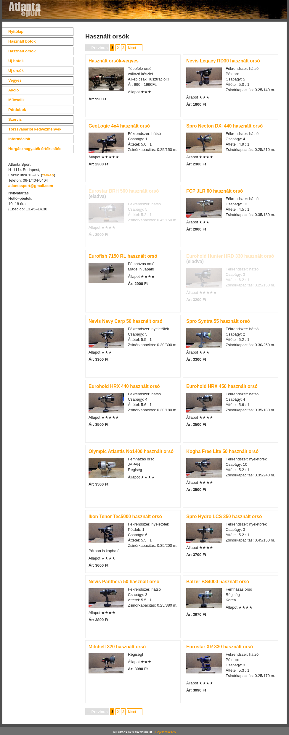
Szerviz (15, 119)
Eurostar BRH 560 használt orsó (124, 191)
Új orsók (16, 70)
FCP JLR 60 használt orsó (214, 191)
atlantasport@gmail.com (30, 185)
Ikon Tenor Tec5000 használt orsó (125, 516)
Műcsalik (16, 100)
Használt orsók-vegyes (114, 60)
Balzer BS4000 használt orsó (217, 581)
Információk (19, 139)
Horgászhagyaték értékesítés (34, 148)
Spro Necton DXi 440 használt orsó (224, 125)
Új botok (16, 61)
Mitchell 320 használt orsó (117, 646)
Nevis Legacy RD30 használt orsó (223, 60)
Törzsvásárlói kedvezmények (34, 129)
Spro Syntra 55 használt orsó (218, 321)
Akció (13, 90)
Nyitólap (15, 31)
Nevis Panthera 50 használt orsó (124, 581)
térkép (48, 175)
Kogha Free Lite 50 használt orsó (222, 451)
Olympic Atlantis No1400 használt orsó (131, 451)
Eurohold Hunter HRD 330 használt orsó (230, 256)
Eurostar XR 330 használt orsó (219, 646)
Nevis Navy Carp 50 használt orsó (126, 321)
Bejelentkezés (165, 732)
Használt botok (22, 41)
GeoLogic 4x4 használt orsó (119, 125)
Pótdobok (17, 109)
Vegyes (15, 80)
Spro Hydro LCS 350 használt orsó (224, 516)
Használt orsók (22, 51)
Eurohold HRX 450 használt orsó (222, 386)
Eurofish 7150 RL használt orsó (123, 256)
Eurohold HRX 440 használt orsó (124, 386)
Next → (134, 48)
